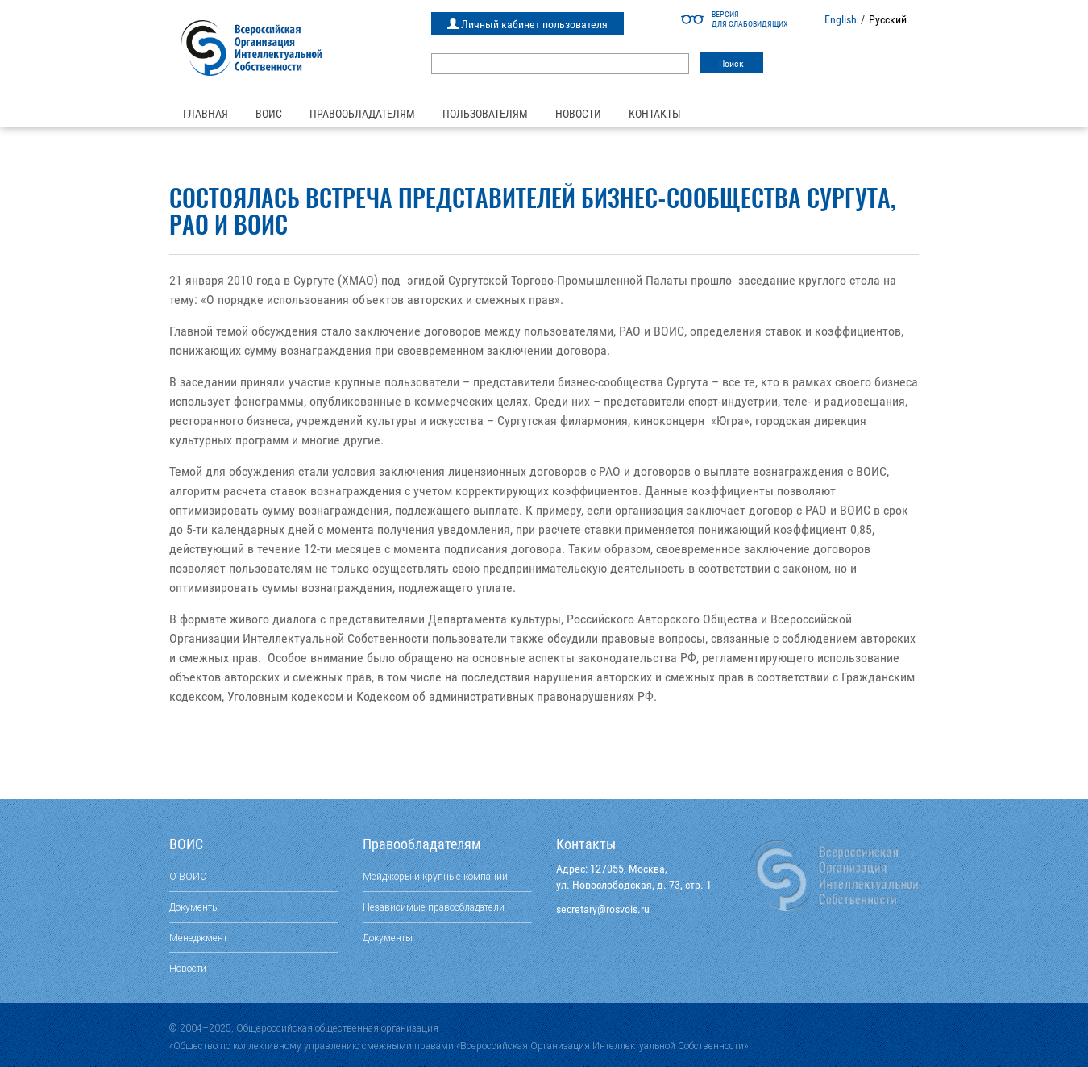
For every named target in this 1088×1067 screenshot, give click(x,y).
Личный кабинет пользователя (527, 24)
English (840, 19)
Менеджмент (198, 938)
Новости (578, 113)
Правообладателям (362, 113)
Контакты (655, 113)
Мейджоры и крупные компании (435, 876)
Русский (888, 19)
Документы (194, 907)
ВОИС (268, 113)
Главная (205, 113)
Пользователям (485, 113)
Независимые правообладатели (434, 907)
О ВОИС (187, 876)
